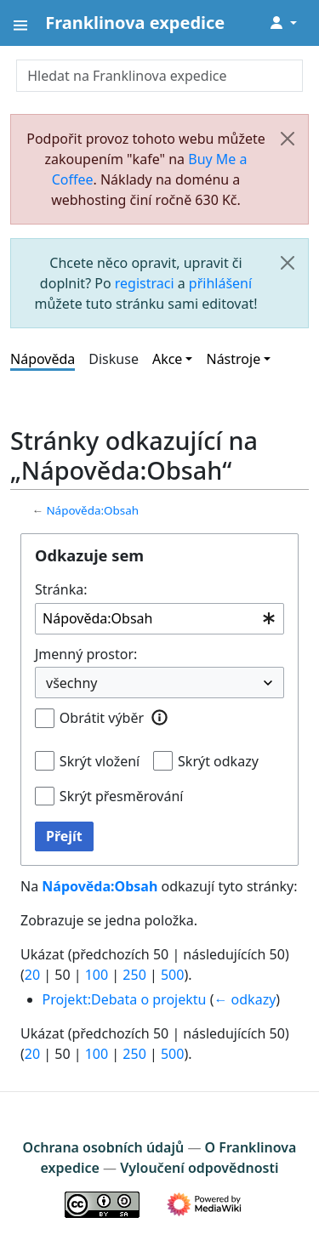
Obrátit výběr (102, 717)
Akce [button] (167, 359)
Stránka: (61, 589)
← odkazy (245, 999)
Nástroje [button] (233, 359)
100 (96, 974)
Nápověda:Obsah (92, 510)
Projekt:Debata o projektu (125, 999)
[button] (159, 717)
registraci (144, 283)
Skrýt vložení (100, 761)
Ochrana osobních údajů (104, 1147)
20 (32, 974)
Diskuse (113, 359)
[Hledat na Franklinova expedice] (159, 76)
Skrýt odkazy (218, 761)
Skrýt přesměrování (122, 796)
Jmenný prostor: (86, 654)
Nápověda (42, 359)
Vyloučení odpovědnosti (199, 1167)
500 (172, 974)
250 (133, 974)
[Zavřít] (287, 138)
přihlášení (220, 283)
